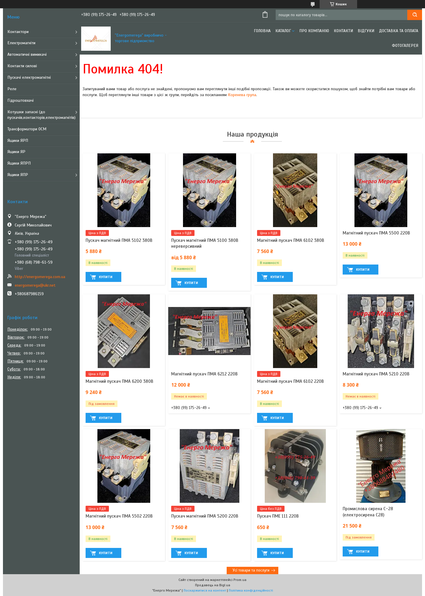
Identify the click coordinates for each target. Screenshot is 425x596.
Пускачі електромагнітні (29, 77)
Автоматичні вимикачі (27, 54)
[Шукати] (414, 15)
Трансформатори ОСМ (26, 129)
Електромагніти (21, 42)
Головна (262, 30)
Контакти (343, 30)
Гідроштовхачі (20, 100)
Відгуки (366, 30)
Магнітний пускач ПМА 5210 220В (376, 374)
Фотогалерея (405, 45)
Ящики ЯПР (17, 174)
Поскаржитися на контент (205, 590)
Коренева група (242, 94)
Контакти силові (22, 65)
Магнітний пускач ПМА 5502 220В (119, 516)
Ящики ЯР (16, 151)
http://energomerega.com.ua (40, 276)
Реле (12, 88)
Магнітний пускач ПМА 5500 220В (376, 233)
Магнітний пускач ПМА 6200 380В (119, 381)
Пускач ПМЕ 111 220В (278, 516)
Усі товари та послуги (251, 570)
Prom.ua (239, 580)
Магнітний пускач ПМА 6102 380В (290, 240)
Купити (105, 277)
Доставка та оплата (398, 30)
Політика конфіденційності (251, 590)
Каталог (283, 30)
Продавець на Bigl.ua (212, 585)
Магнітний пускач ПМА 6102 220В (290, 381)
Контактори (18, 31)
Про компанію (314, 30)
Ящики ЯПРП (19, 163)
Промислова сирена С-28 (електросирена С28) (368, 511)
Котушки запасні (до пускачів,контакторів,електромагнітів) (41, 114)
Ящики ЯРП (17, 140)
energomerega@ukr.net (35, 285)
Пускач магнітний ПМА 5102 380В (119, 240)
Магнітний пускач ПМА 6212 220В (204, 374)
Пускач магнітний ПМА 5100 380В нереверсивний (204, 243)
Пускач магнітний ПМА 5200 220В (204, 516)
